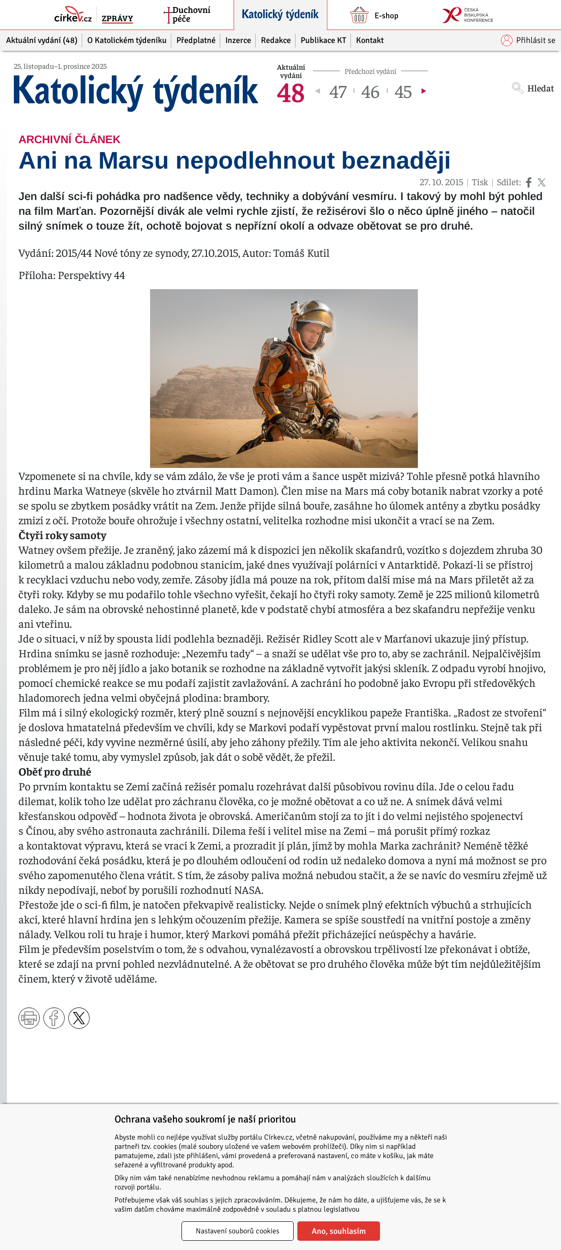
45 (403, 90)
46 (371, 90)
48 (291, 90)
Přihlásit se (528, 40)
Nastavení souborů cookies (237, 1231)
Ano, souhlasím (339, 1231)
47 (338, 90)
